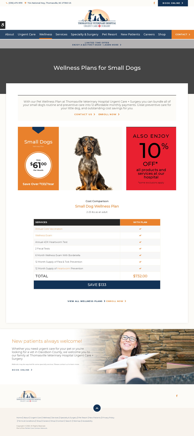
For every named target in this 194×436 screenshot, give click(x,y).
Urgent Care (27, 35)
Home (19, 417)
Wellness (45, 35)
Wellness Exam (43, 235)
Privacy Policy (108, 417)
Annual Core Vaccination (48, 228)
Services (61, 35)
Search (69, 421)
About (9, 35)
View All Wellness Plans (85, 301)
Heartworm (63, 268)
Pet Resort (109, 35)
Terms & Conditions (26, 421)
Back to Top (97, 408)
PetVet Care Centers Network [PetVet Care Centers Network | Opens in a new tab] (36, 428)
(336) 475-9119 (15, 3)
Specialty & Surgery (84, 35)
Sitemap (77, 421)
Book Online (171, 3)
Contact (181, 35)
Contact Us (83, 114)
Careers (149, 35)
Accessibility (87, 421)
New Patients (130, 35)
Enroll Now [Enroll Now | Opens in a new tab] (108, 114)
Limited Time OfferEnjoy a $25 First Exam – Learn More (95, 44)
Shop (162, 35)
